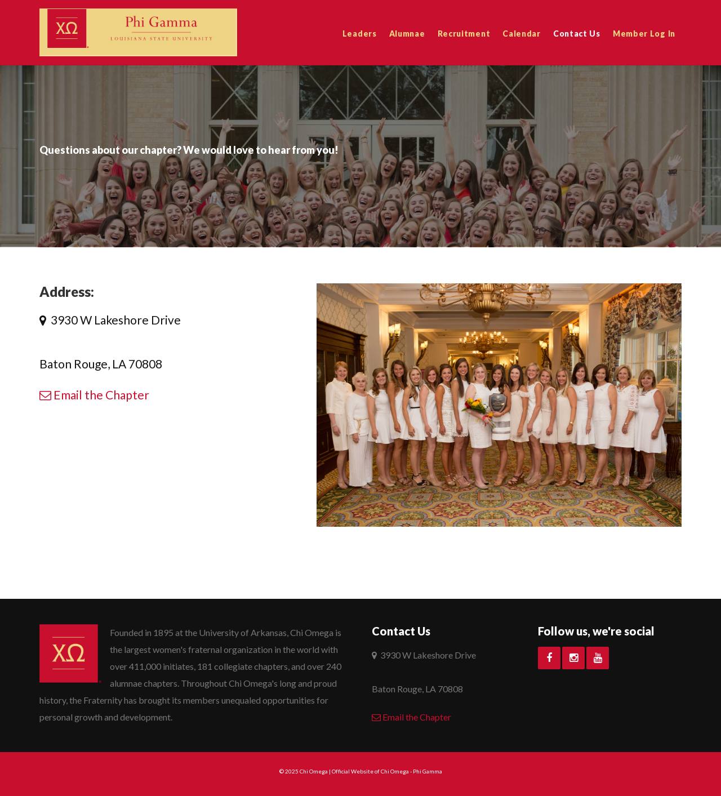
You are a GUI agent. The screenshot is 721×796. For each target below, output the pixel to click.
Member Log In (644, 33)
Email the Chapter (94, 395)
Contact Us (576, 33)
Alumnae (407, 33)
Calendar (521, 33)
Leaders (359, 33)
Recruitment (464, 33)
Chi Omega (314, 771)
